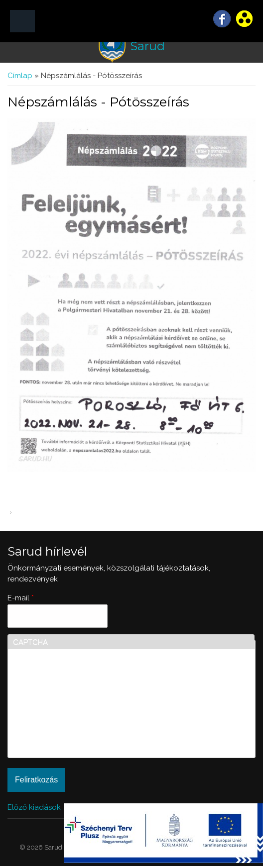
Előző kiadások (34, 807)
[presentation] (54, 717)
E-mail (20, 597)
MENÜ (22, 21)
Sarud (147, 46)
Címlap (19, 75)
